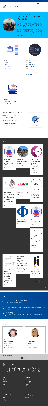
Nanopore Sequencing (32, 72)
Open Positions (8, 68)
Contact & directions (7, 394)
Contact (6, 62)
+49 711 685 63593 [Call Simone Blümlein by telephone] (33, 347)
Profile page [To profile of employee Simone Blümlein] (31, 345)
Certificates (27, 384)
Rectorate (27, 394)
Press (4, 395)
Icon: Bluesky (19, 369)
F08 (41, 1)
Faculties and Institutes (30, 395)
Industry (4, 384)
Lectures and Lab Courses (10, 101)
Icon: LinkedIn (34, 369)
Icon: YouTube (29, 369)
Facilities (27, 397)
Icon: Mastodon (24, 369)
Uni (33, 1)
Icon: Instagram (14, 369)
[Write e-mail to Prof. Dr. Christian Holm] (7, 350)
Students (4, 379)
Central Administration (29, 399)
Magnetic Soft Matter (31, 66)
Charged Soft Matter (31, 64)
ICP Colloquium (8, 70)
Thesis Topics (8, 103)
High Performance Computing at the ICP (13, 73)
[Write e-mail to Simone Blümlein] (30, 350)
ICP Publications (8, 66)
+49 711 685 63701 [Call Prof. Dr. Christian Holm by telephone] (10, 347)
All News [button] (26, 281)
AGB (26, 385)
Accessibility (27, 382)
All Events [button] (35, 281)
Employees (5, 381)
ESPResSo (29, 62)
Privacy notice (28, 381)
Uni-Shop (4, 400)
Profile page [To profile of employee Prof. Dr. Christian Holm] (8, 345)
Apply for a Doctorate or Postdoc (9, 399)
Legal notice (27, 379)
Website (4, 115)
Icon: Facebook (9, 369)
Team (6, 64)
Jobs (4, 397)
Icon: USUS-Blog (38, 369)
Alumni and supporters (7, 382)
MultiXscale (29, 74)
